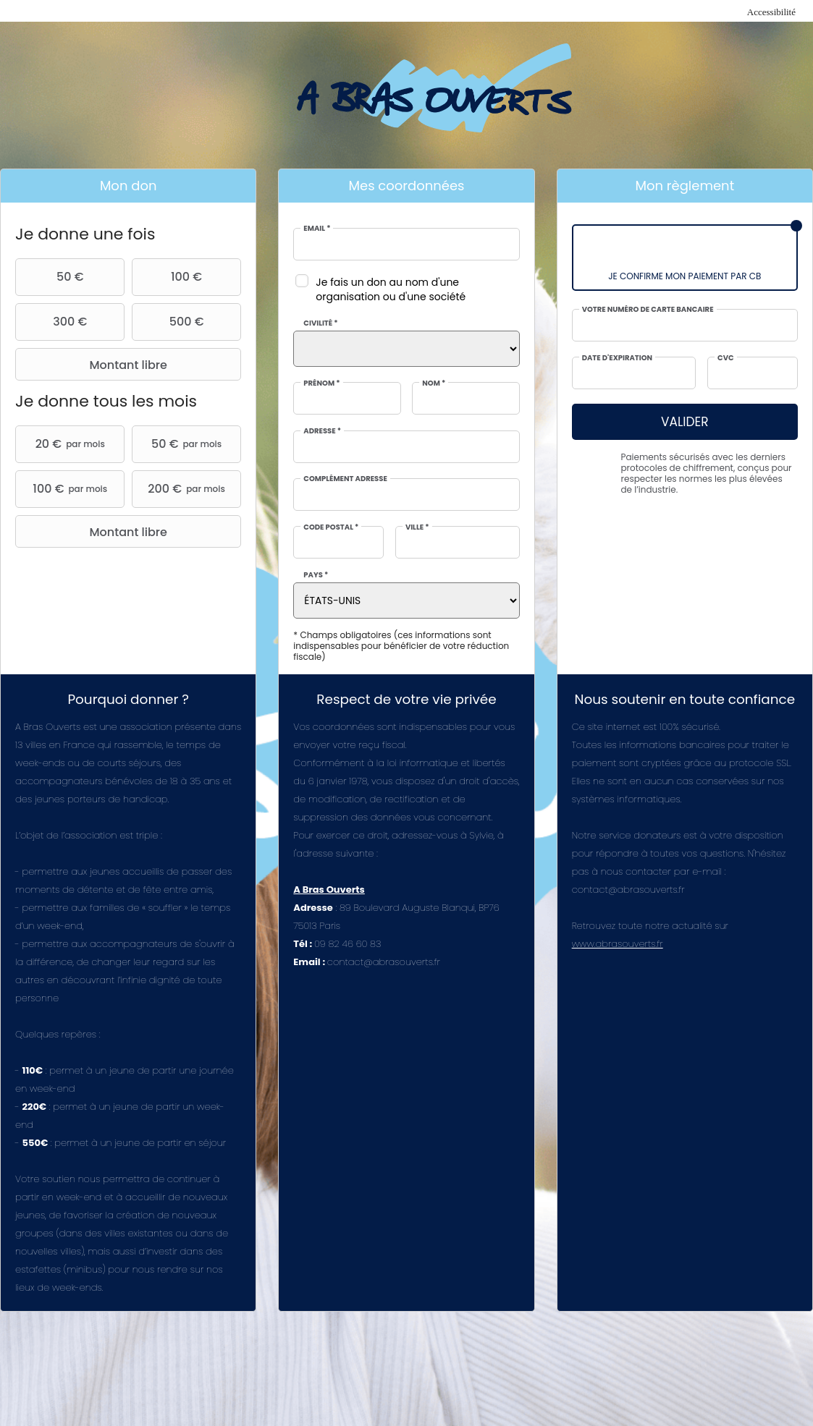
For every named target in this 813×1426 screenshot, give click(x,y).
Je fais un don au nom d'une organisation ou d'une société (391, 289)
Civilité (320, 323)
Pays (315, 575)
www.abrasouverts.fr (617, 944)
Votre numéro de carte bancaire (648, 309)
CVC (725, 358)
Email (316, 228)
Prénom (321, 383)
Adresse (322, 431)
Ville (417, 527)
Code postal (330, 527)
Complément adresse (345, 479)
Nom (433, 383)
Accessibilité (771, 12)
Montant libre (93, 365)
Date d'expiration (617, 358)
